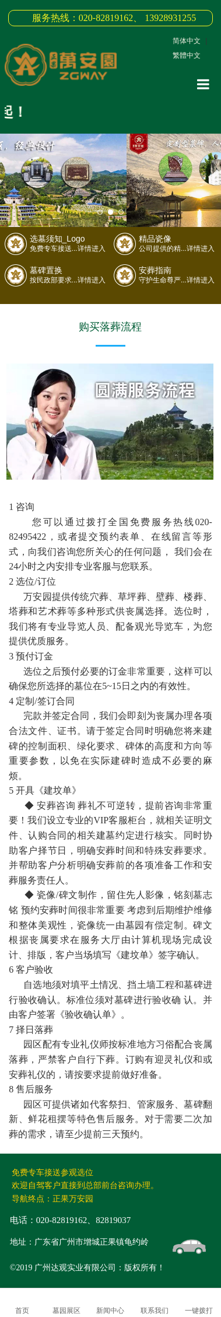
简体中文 (187, 41)
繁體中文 (187, 55)
